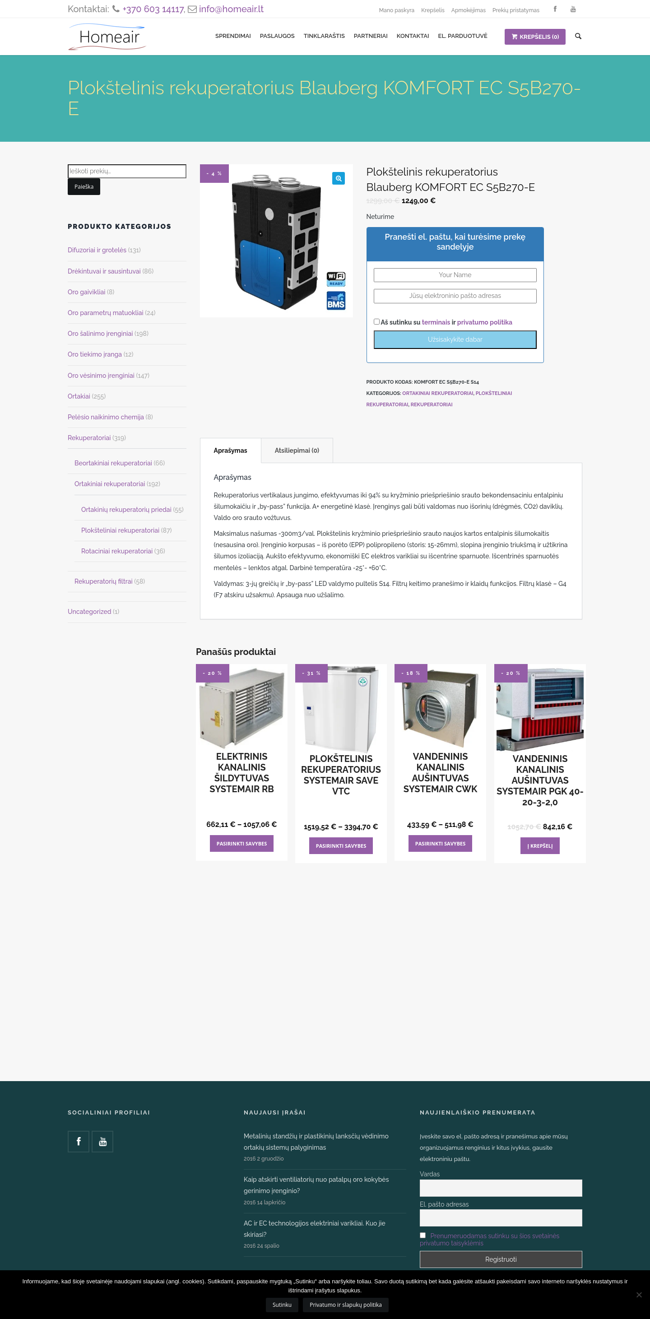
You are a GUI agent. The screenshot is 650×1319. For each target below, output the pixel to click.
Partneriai (371, 36)
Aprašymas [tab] (230, 450)
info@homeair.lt (231, 9)
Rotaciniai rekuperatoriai (117, 551)
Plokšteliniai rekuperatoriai (120, 530)
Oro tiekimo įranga (95, 354)
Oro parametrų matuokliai (106, 312)
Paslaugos (277, 36)
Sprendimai (233, 36)
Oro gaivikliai (86, 292)
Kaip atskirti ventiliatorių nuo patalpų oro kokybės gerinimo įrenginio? (316, 1185)
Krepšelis (433, 10)
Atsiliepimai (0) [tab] (297, 450)
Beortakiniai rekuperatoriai (113, 463)
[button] (338, 178)
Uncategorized (89, 611)
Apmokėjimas (468, 10)
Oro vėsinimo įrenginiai (101, 375)
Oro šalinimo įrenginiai (100, 333)
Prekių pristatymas (515, 10)
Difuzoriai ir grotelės (97, 250)
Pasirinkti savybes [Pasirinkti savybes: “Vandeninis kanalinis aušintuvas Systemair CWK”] (440, 843)
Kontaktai (413, 36)
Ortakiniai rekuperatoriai (437, 393)
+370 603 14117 (153, 9)
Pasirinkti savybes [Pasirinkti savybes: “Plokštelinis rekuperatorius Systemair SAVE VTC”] (341, 845)
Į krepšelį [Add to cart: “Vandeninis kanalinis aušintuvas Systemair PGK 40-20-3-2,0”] (539, 845)
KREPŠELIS (535, 36)
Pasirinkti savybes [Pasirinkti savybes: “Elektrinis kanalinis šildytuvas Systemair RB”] (242, 843)
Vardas (430, 1174)
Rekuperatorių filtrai (103, 581)
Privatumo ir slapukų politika (346, 1305)
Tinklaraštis (324, 36)
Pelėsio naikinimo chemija (106, 417)
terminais (437, 322)
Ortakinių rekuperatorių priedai (126, 509)
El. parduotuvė (463, 36)
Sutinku (282, 1305)
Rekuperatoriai (432, 405)
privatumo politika (484, 322)
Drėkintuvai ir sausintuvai (104, 271)
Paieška (83, 186)
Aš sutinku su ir (443, 322)
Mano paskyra (396, 10)
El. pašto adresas (444, 1204)
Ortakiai (79, 396)
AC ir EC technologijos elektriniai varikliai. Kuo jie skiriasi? (314, 1229)
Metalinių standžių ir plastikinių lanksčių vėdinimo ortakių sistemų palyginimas (316, 1142)
